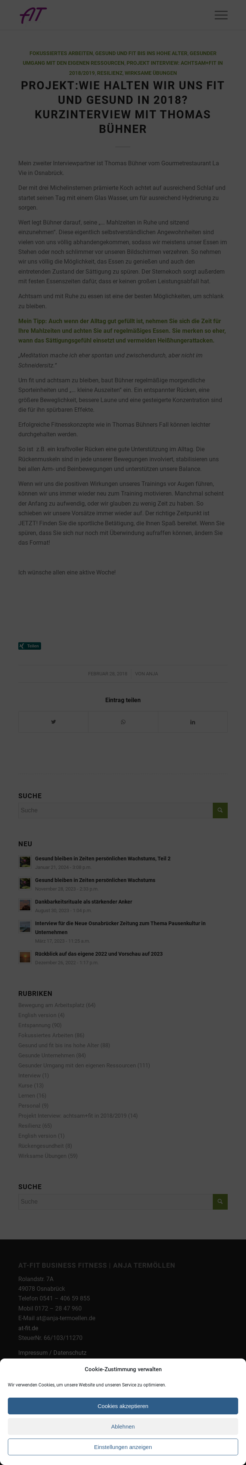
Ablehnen (123, 1426)
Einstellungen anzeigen (123, 1447)
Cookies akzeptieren (123, 1406)
